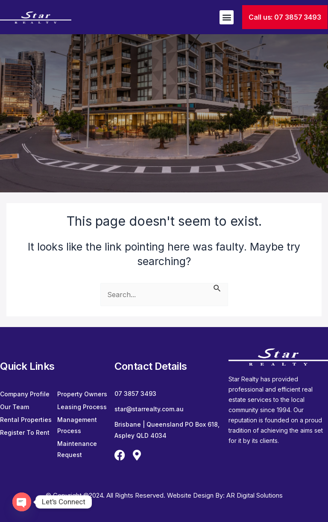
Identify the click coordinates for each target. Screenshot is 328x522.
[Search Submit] (217, 287)
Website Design (191, 495)
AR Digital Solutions (254, 495)
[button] (227, 17)
